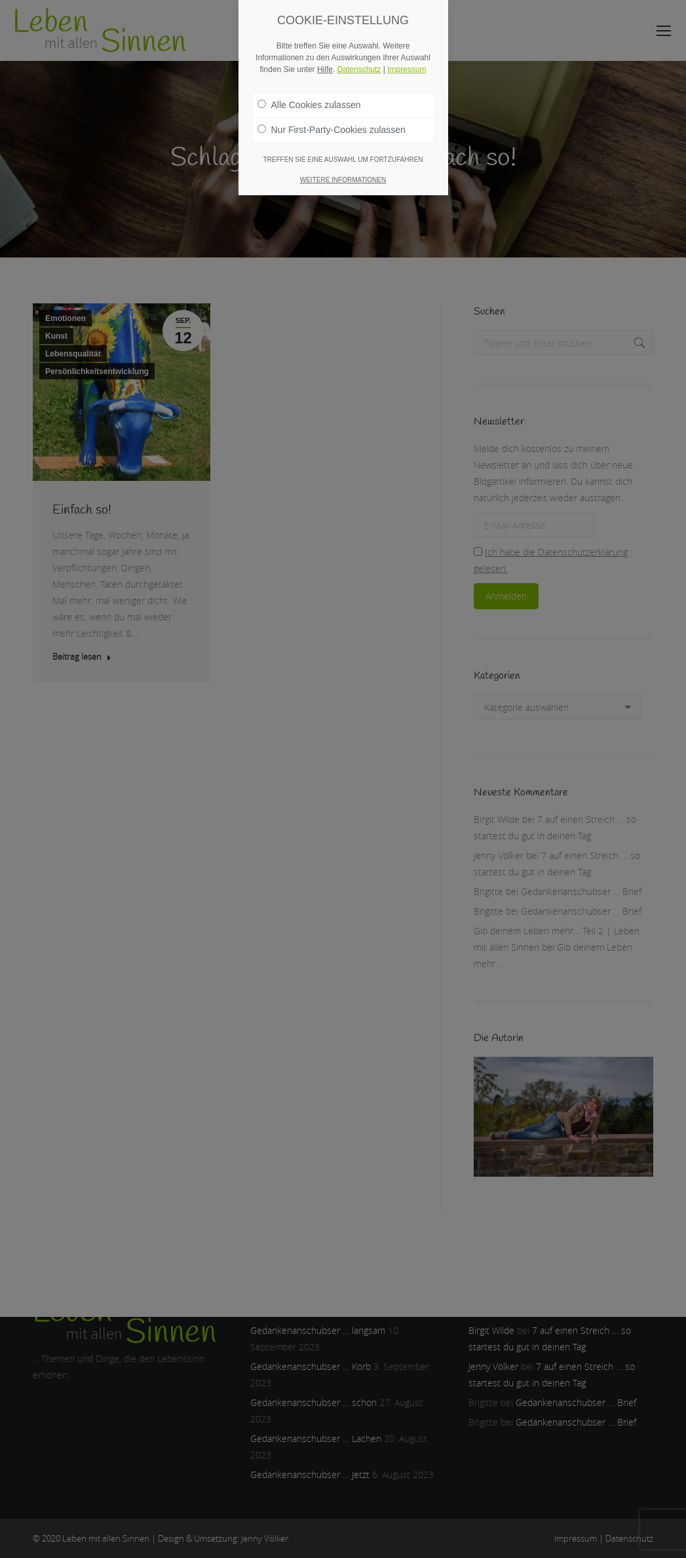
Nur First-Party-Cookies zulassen (331, 129)
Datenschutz (359, 69)
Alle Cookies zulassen (309, 105)
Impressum (406, 69)
